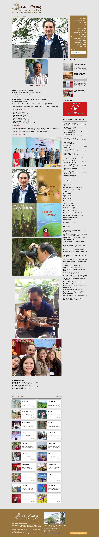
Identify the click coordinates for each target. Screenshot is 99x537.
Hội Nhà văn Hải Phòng (69, 198)
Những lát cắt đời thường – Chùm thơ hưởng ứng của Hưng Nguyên (73, 298)
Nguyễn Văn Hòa (51, 432)
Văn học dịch (82, 46)
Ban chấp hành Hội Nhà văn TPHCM (72, 187)
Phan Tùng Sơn (51, 485)
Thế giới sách (82, 36)
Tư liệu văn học (81, 44)
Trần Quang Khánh (52, 464)
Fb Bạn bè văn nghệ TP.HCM (70, 208)
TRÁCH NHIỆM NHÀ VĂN (80, 42)
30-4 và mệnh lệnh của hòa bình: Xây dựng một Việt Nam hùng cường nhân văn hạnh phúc (74, 269)
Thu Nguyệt (24, 475)
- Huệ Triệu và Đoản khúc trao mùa (21, 385)
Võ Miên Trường (51, 496)
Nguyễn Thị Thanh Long (27, 411)
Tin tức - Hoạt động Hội (79, 20)
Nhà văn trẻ (82, 34)
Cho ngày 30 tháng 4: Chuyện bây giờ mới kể (75, 295)
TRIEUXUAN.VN (67, 220)
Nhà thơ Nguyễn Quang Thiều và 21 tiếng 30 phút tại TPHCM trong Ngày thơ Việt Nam (80, 91)
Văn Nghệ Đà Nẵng (68, 200)
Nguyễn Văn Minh (52, 475)
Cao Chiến (24, 485)
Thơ (85, 26)
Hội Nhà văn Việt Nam (69, 185)
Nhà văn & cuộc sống (68, 205)
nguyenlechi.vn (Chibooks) (70, 217)
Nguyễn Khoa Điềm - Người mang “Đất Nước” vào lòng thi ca (73, 292)
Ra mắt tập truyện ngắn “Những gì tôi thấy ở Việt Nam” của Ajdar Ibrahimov (75, 234)
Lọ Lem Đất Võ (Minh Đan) (70, 210)
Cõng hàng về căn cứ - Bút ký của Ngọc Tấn (75, 259)
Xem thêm (59, 396)
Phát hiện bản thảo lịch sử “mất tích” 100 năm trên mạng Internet (74, 246)
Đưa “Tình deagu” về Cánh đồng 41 (72, 289)
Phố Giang (50, 453)
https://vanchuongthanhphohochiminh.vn (53, 533)
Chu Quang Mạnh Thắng (69, 222)
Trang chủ (83, 18)
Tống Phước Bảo (51, 401)
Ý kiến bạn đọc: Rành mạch (80, 64)
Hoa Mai (50, 411)
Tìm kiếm (73, 49)
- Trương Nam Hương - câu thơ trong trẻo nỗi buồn (25, 387)
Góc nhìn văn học (81, 40)
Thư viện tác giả (15, 16)
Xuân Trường (25, 453)
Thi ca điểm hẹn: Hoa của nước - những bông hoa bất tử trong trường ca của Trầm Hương (80, 82)
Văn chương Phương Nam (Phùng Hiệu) (73, 212)
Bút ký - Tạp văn (81, 22)
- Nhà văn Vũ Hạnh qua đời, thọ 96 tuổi (22, 384)
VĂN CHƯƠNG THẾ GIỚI (80, 38)
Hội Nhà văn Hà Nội (68, 196)
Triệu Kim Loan (25, 443)
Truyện (84, 24)
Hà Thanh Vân (25, 401)
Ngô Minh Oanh (25, 496)
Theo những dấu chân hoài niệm (71, 265)
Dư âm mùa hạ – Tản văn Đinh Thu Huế (73, 249)
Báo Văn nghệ (67, 193)
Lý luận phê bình (81, 28)
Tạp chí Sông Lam (68, 203)
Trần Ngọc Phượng (26, 432)
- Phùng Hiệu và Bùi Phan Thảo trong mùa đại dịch (25, 382)
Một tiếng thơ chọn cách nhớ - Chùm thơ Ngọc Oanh (80, 74)
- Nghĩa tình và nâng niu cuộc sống (21, 388)
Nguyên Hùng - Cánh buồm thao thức (73, 215)
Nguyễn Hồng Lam (26, 422)
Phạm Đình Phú (25, 464)
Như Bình (50, 422)
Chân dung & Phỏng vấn (79, 32)
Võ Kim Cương (51, 443)
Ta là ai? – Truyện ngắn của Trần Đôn (73, 273)
